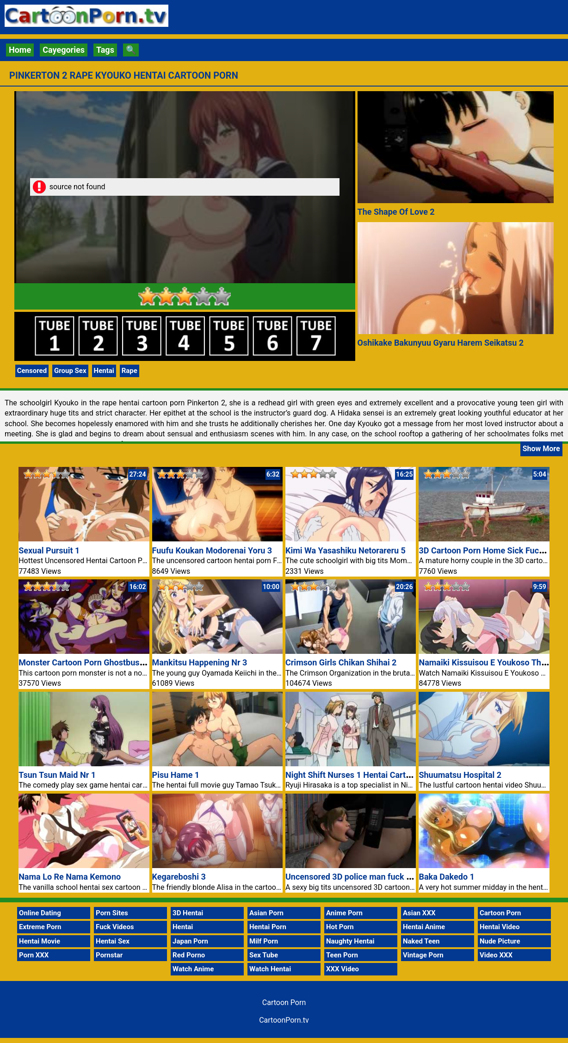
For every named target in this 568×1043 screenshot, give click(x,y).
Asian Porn (266, 913)
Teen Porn (342, 955)
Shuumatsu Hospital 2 (460, 775)
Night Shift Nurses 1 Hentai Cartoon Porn (362, 775)
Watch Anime (193, 969)
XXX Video (342, 969)
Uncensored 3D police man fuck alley (354, 877)
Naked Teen (421, 941)
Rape (129, 370)
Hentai (104, 370)
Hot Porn (340, 927)
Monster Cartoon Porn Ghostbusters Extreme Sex (111, 662)
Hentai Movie (39, 941)
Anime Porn (344, 913)
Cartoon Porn (500, 913)
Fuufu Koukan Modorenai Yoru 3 (212, 550)
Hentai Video (500, 927)
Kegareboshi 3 (179, 877)
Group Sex (70, 370)
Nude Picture (500, 941)
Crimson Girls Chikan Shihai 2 (340, 662)
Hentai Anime (424, 927)
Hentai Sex (113, 941)
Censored (32, 370)
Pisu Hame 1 (176, 775)
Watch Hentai (270, 969)
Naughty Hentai (350, 941)
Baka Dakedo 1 (446, 877)
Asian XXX (419, 913)
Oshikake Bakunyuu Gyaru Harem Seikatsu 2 (441, 343)
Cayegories (64, 50)
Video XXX (496, 955)
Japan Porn (190, 941)
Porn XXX (34, 955)
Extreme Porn (40, 927)
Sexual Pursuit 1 (49, 550)
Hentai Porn (267, 927)
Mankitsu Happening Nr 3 (199, 662)
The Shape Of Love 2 (396, 212)
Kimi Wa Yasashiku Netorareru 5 (345, 550)
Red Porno (189, 955)
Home (20, 50)
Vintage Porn (423, 955)
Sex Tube (263, 955)
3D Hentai (188, 913)
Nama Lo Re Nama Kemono (70, 877)
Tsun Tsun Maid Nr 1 (57, 775)
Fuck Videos (115, 927)
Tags (105, 50)
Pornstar (109, 955)
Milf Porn (263, 941)
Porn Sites (112, 913)
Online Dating (40, 913)
